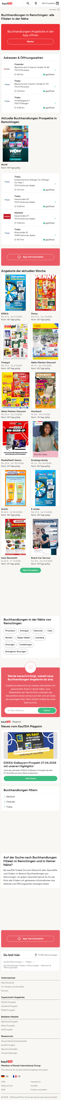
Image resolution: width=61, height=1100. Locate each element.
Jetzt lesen (30, 778)
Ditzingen (10, 644)
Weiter (30, 41)
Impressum (36, 1082)
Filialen (29, 962)
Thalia (8, 806)
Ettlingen (24, 631)
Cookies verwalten (39, 1089)
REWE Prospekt (8, 1010)
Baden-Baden (23, 637)
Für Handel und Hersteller (12, 987)
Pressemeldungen (9, 1053)
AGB (3, 1089)
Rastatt (9, 637)
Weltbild (9, 796)
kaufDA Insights (8, 1045)
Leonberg (39, 637)
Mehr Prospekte (30, 570)
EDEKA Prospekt (8, 1002)
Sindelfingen (26, 644)
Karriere (4, 991)
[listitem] (15, 147)
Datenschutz (30, 702)
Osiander (9, 801)
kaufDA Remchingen (13, 962)
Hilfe (3, 1082)
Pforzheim (10, 631)
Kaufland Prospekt (9, 1006)
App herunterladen (9, 1049)
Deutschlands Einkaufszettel (14, 1041)
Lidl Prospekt (7, 1029)
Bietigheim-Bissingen (15, 651)
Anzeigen (54, 9)
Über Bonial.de (7, 983)
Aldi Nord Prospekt (9, 1021)
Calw (49, 631)
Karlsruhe (38, 631)
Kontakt (34, 1086)
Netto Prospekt (8, 1025)
